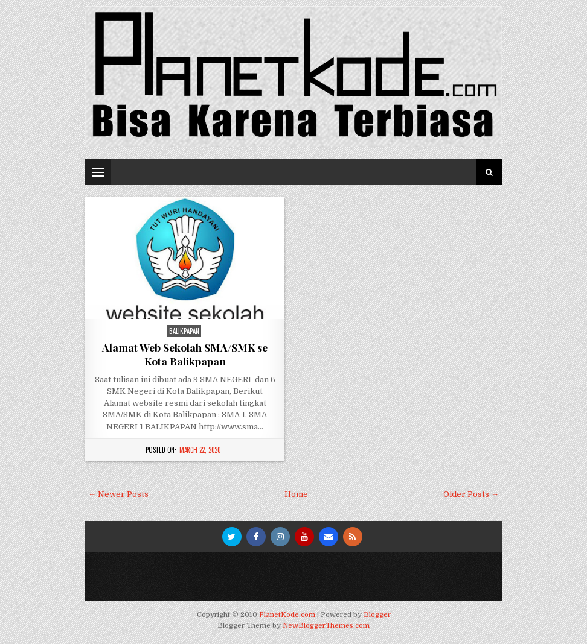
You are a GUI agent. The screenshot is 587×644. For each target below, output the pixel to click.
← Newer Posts (118, 494)
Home (296, 494)
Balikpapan (184, 331)
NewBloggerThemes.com (326, 626)
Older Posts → (471, 494)
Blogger (377, 615)
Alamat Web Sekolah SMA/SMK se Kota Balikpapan (185, 354)
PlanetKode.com (287, 615)
